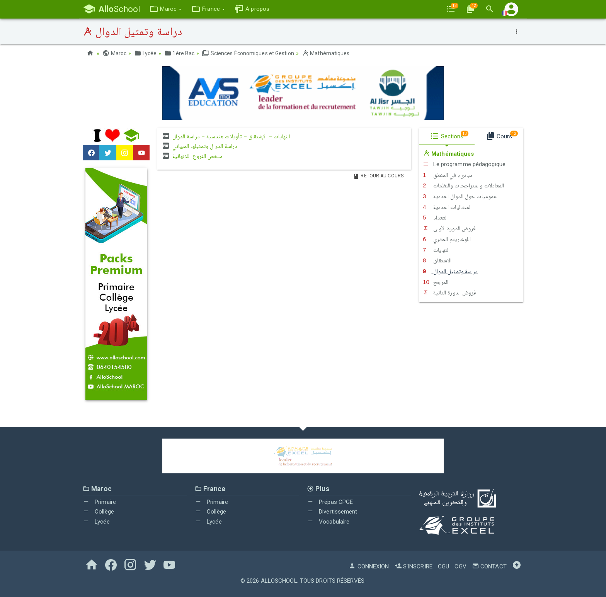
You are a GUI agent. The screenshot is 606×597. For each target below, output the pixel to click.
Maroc (114, 53)
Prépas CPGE (330, 501)
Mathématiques (326, 53)
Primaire (99, 501)
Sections (449, 135)
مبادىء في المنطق (448, 175)
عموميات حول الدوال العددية (460, 196)
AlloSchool (279, 580)
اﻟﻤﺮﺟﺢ (435, 282)
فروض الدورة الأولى (449, 228)
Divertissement (332, 511)
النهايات (436, 250)
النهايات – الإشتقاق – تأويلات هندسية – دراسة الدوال (225, 136)
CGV (460, 566)
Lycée (145, 53)
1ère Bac (179, 53)
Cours (502, 135)
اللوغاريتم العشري (447, 239)
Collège (98, 511)
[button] (165, 9)
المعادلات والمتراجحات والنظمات (463, 185)
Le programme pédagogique (464, 164)
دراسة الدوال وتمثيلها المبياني (199, 146)
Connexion (369, 566)
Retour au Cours (378, 176)
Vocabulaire (328, 521)
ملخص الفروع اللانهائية (191, 156)
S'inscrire (413, 566)
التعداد (435, 217)
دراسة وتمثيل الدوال (450, 271)
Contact (489, 566)
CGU (443, 566)
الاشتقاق (437, 260)
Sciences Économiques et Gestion (248, 53)
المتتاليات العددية (447, 207)
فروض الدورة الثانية (449, 292)
